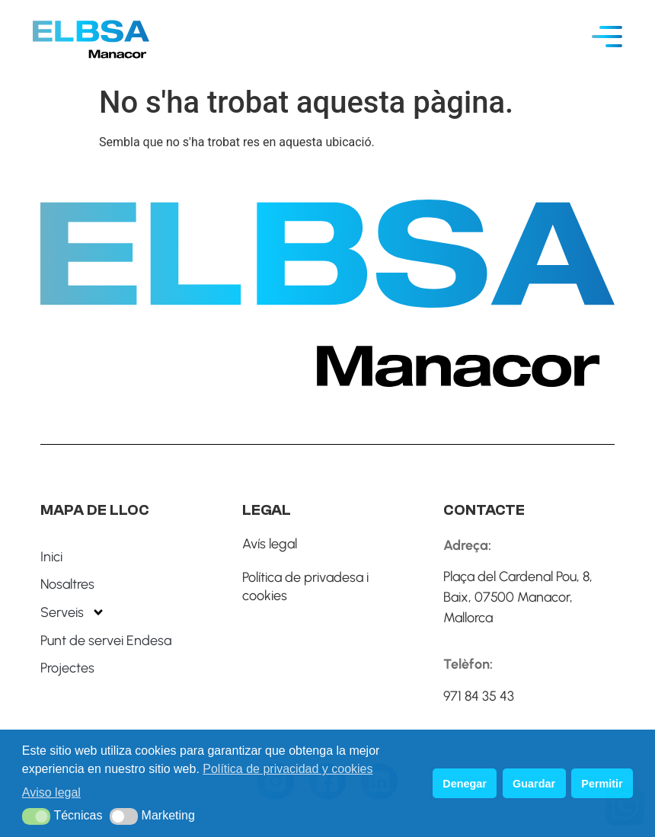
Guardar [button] (534, 784)
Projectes (67, 668)
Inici (51, 556)
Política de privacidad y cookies (287, 768)
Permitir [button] (601, 784)
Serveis (72, 612)
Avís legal (269, 543)
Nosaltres (67, 584)
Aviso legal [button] (51, 792)
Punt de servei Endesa (105, 640)
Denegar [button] (465, 784)
